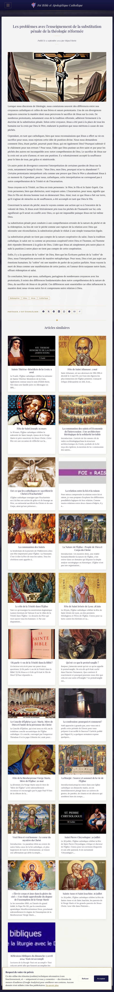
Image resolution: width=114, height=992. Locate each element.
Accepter (101, 978)
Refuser (85, 978)
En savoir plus (52, 985)
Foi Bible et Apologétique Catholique (57, 5)
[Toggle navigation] (8, 5)
